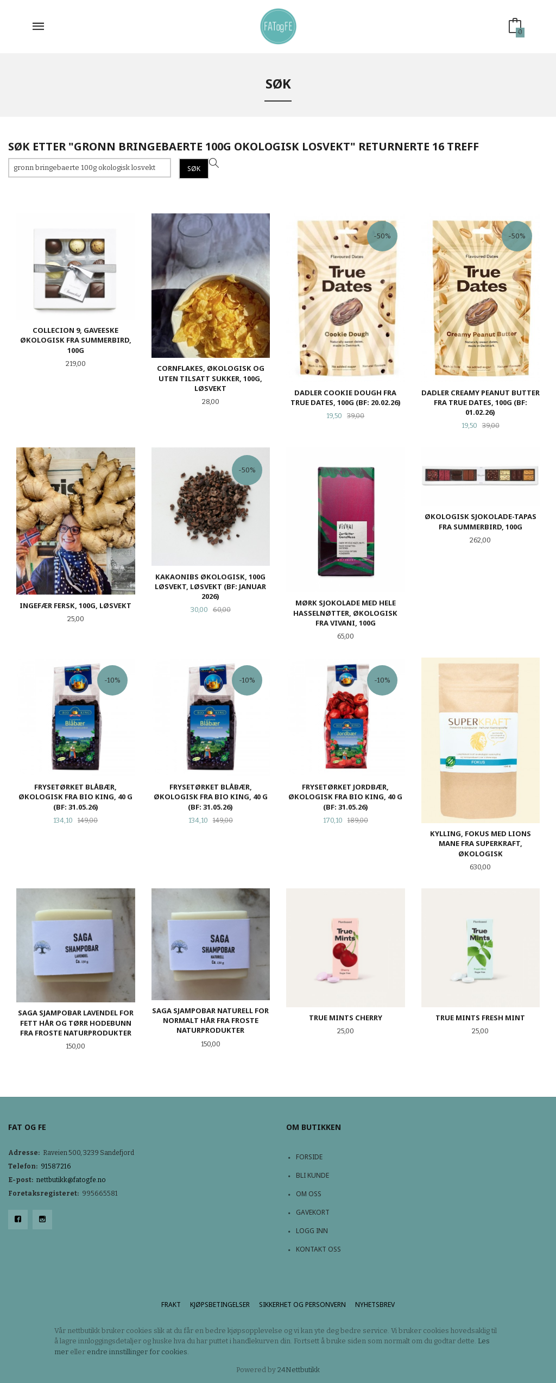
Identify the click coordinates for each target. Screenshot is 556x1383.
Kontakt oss (318, 1249)
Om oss (308, 1193)
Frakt (171, 1304)
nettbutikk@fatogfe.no (71, 1180)
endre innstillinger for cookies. (138, 1352)
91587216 (56, 1166)
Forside (309, 1156)
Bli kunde (312, 1175)
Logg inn (312, 1230)
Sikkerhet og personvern (302, 1304)
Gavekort (313, 1212)
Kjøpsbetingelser (220, 1304)
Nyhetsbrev (375, 1304)
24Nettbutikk (298, 1370)
